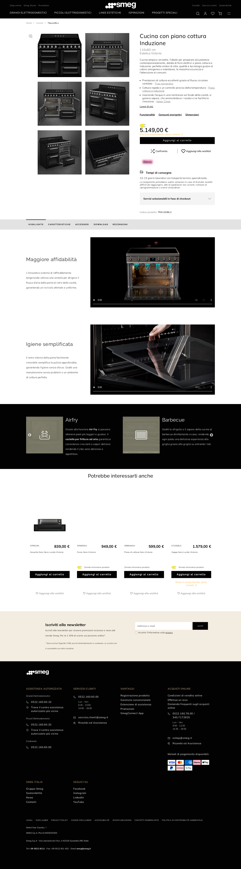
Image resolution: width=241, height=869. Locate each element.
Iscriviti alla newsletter (65, 624)
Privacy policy (59, 820)
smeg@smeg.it (84, 848)
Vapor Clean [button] (163, 101)
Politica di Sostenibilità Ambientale (182, 820)
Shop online (15, 5)
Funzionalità (147, 114)
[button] (30, 35)
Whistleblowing (122, 820)
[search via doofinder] (198, 13)
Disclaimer (42, 820)
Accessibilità (102, 820)
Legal (29, 820)
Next (211, 435)
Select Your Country (35, 827)
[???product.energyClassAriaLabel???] (143, 125)
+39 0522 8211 (37, 848)
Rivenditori (43, 5)
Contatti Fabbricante (146, 820)
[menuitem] (29, 13)
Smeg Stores (30, 5)
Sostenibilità (225, 5)
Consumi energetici (170, 114)
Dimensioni (192, 114)
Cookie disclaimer (81, 820)
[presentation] (152, 272)
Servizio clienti (209, 5)
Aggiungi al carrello (177, 140)
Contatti (196, 5)
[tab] (36, 224)
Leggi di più (146, 106)
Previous (30, 435)
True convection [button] (164, 83)
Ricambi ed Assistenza (92, 722)
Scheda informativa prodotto (97, 567)
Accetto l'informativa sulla (155, 632)
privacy (169, 632)
